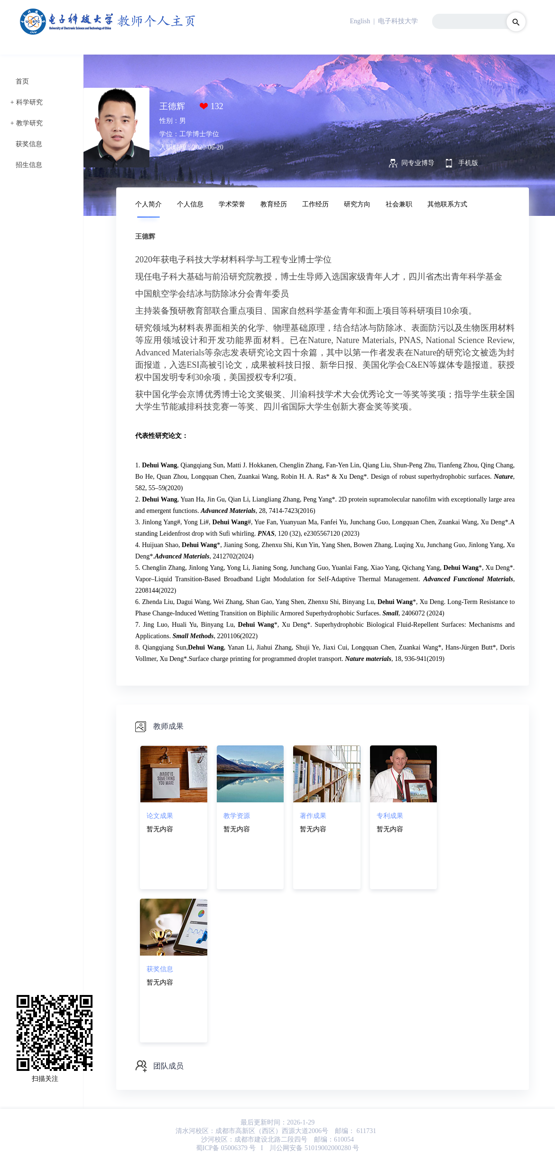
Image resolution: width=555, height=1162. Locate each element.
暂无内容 (160, 829)
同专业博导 (418, 163)
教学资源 (236, 815)
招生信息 (29, 164)
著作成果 (313, 815)
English (360, 21)
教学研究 (29, 123)
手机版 (468, 163)
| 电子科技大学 (395, 21)
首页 (22, 81)
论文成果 (160, 815)
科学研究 (29, 102)
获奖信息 (29, 144)
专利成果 (390, 815)
